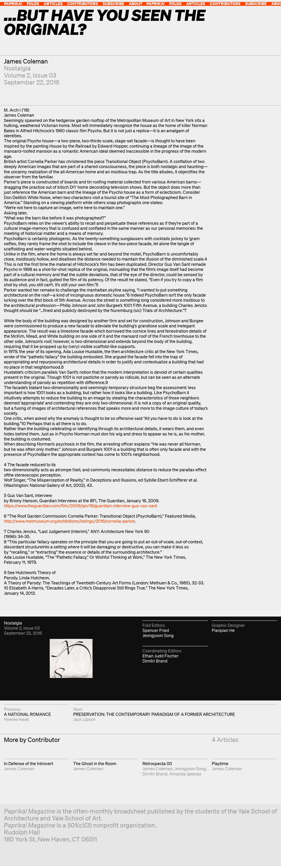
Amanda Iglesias (185, 773)
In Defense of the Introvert (28, 763)
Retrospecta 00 (157, 763)
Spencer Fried (155, 630)
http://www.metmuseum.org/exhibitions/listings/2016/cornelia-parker (69, 521)
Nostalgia (17, 68)
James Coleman (26, 61)
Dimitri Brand (154, 660)
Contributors (82, 3)
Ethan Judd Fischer (160, 655)
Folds (33, 3)
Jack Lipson (84, 719)
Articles (53, 3)
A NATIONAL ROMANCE (27, 714)
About (135, 3)
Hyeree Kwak (16, 719)
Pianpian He (223, 630)
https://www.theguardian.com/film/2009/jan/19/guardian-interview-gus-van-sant (80, 505)
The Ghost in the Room (94, 763)
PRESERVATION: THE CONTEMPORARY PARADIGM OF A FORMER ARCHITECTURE (154, 714)
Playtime (220, 763)
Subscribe (113, 3)
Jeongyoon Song (158, 635)
